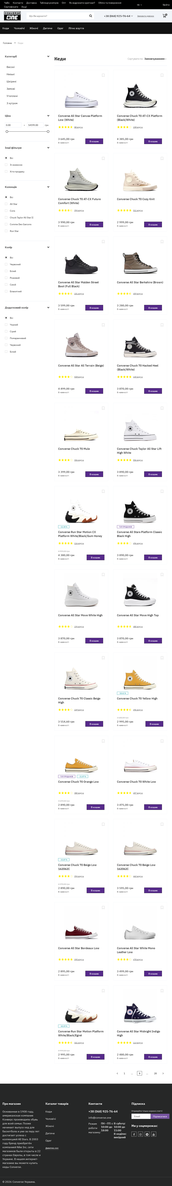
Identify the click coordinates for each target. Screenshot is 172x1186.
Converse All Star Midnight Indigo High (138, 1033)
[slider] (7, 131)
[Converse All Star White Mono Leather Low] (140, 923)
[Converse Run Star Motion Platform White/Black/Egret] (81, 1006)
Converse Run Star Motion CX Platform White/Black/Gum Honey (80, 534)
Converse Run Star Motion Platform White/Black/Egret (81, 1033)
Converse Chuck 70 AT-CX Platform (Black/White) (139, 117)
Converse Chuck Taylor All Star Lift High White (139, 450)
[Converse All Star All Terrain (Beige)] (81, 340)
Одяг (48, 1140)
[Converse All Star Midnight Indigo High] (140, 1006)
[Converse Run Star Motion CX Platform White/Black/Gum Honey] (81, 507)
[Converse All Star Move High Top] (140, 590)
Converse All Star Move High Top (138, 615)
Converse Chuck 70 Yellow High (137, 698)
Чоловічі (50, 1118)
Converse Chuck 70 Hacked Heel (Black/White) (137, 367)
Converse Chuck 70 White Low (136, 781)
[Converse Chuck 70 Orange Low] (81, 757)
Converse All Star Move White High (80, 615)
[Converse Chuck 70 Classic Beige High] (81, 673)
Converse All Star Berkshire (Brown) (140, 282)
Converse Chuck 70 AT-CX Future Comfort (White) (79, 201)
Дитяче (50, 1133)
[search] (60, 16)
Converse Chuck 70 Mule (74, 448)
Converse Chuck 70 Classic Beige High (79, 700)
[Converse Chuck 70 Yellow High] (140, 673)
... (132, 1073)
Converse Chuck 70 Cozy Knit (136, 199)
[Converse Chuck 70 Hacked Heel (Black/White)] (140, 340)
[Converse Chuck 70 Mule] (81, 424)
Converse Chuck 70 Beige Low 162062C (77, 867)
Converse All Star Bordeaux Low (78, 948)
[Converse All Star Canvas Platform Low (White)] (81, 91)
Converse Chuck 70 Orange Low (78, 781)
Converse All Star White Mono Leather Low (136, 950)
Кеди (48, 1111)
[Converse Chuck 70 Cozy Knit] (140, 174)
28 (155, 1073)
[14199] (35, 124)
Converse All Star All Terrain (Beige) (81, 365)
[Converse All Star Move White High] (81, 590)
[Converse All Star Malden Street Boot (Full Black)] (81, 257)
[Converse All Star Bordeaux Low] (81, 923)
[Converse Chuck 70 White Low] (140, 757)
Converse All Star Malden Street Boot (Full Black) (78, 284)
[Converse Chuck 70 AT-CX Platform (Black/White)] (140, 91)
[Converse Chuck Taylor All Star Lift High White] (140, 424)
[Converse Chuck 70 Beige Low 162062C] (81, 840)
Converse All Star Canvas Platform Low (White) (80, 117)
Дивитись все (51, 1147)
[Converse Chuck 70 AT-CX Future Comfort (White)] (81, 174)
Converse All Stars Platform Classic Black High (139, 534)
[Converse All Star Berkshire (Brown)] (140, 257)
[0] (13, 124)
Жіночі (49, 1126)
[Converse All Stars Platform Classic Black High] (140, 507)
